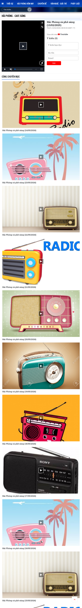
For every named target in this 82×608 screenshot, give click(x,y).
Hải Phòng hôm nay (25, 3)
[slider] (23, 69)
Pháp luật (75, 3)
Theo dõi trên (57, 34)
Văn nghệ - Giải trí (59, 3)
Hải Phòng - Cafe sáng (13, 16)
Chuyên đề (42, 3)
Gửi (53, 63)
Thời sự (9, 3)
